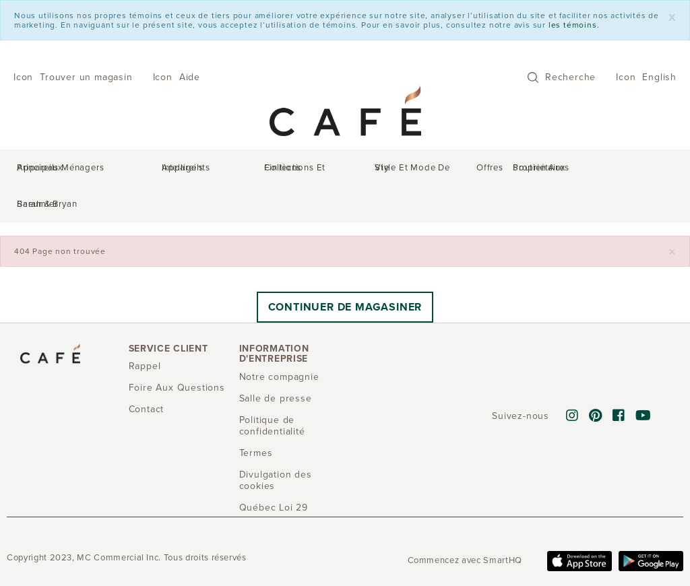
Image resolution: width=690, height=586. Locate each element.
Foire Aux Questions (177, 355)
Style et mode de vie (386, 169)
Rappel (145, 333)
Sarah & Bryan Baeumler (615, 169)
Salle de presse (275, 366)
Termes (256, 420)
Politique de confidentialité (272, 393)
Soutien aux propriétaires (510, 169)
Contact (146, 377)
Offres (443, 169)
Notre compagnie (279, 344)
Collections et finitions (293, 169)
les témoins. (574, 25)
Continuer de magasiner (345, 275)
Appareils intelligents (199, 169)
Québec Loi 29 (273, 475)
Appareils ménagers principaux (89, 169)
